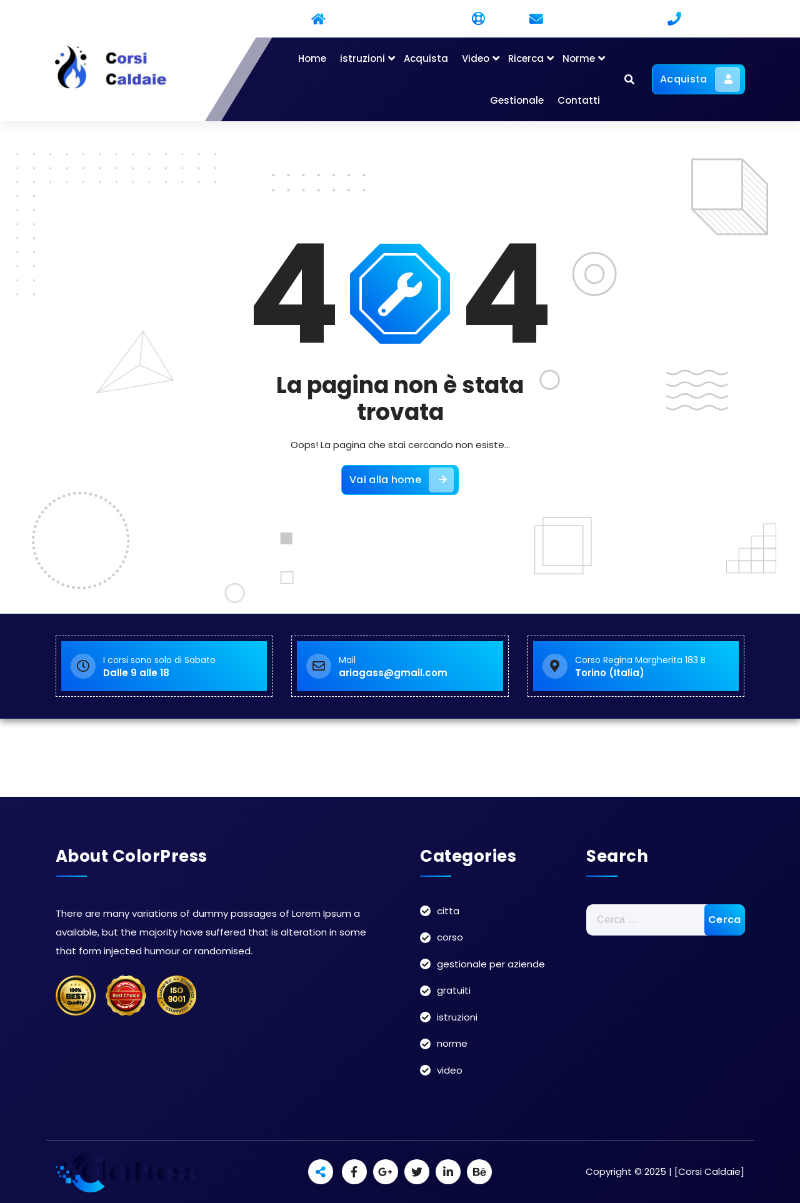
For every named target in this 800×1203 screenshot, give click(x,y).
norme (452, 1043)
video (449, 1070)
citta (448, 910)
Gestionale (517, 100)
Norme (578, 58)
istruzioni (362, 58)
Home (312, 58)
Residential (346, 19)
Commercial (262, 19)
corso (450, 937)
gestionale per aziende (491, 964)
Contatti (579, 100)
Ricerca (526, 58)
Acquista (426, 58)
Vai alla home (401, 479)
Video (475, 58)
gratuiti (454, 990)
